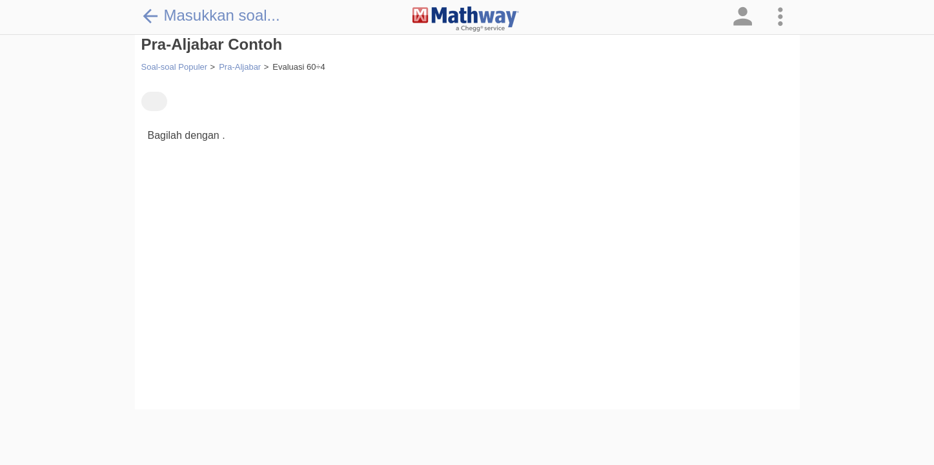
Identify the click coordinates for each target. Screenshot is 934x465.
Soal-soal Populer (174, 67)
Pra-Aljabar (240, 67)
